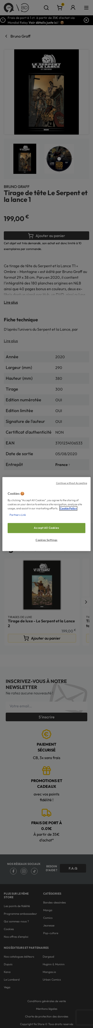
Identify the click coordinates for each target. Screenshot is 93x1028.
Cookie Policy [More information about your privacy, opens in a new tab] (68, 508)
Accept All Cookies (46, 528)
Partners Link (18, 515)
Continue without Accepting (71, 483)
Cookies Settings (46, 540)
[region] (46, 514)
